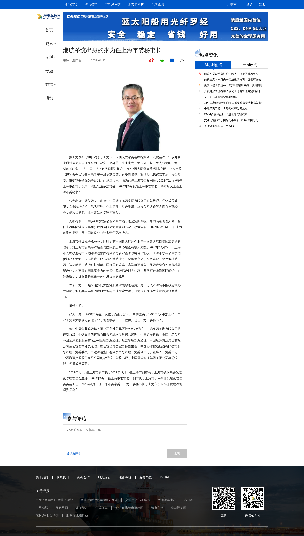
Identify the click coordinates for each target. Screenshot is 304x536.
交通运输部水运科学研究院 (99, 500)
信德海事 (101, 507)
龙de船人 (82, 507)
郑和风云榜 (113, 4)
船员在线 (157, 507)
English (165, 477)
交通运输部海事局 (137, 500)
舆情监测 (158, 4)
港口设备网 (178, 507)
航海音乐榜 (136, 4)
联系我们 (62, 477)
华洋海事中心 (167, 500)
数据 (49, 84)
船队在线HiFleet (77, 515)
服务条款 (145, 477)
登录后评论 (73, 453)
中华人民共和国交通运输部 (54, 500)
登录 (249, 4)
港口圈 (188, 500)
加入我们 (104, 477)
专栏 (49, 57)
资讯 (49, 43)
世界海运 (42, 507)
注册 (262, 4)
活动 (49, 98)
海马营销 (71, 4)
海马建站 (91, 4)
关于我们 (42, 477)
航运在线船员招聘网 (129, 507)
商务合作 (83, 477)
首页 (49, 30)
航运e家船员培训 (47, 515)
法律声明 (125, 477)
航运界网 (62, 507)
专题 (49, 71)
